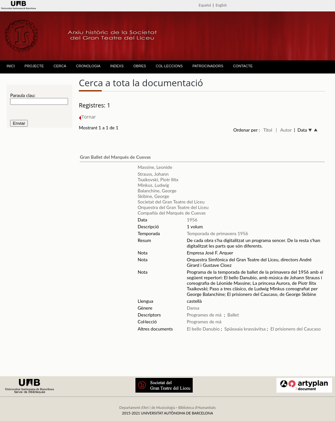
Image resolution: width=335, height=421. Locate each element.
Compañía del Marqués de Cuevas (172, 213)
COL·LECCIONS (169, 66)
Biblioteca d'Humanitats (197, 407)
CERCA (60, 66)
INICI (11, 66)
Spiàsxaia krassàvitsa (245, 329)
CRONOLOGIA (88, 66)
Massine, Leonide (155, 167)
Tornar (87, 117)
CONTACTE (243, 66)
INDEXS (117, 66)
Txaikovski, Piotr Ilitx (158, 179)
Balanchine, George (157, 190)
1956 (192, 219)
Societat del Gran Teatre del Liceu (171, 201)
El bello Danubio (203, 329)
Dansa (193, 308)
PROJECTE (34, 66)
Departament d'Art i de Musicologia (147, 407)
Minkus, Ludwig (153, 185)
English (221, 5)
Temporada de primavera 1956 (217, 233)
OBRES (139, 66)
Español (205, 5)
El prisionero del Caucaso (295, 329)
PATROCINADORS (207, 66)
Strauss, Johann (153, 174)
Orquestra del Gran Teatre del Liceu (173, 207)
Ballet (233, 314)
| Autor (284, 130)
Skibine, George (153, 196)
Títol (267, 130)
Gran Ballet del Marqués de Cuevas (115, 157)
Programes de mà (204, 314)
